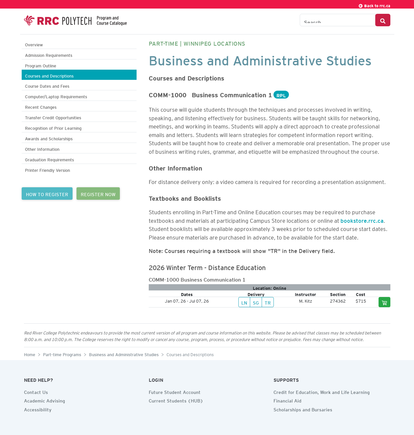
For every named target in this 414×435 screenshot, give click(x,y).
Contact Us (36, 391)
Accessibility (38, 408)
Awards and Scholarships (49, 137)
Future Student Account (175, 391)
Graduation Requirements (49, 158)
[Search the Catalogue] (338, 20)
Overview (34, 43)
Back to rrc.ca (374, 4)
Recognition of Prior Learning (53, 127)
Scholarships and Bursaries (302, 408)
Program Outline (40, 64)
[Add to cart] (384, 302)
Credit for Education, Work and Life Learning (321, 391)
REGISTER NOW (98, 193)
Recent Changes (40, 106)
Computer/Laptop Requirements (56, 95)
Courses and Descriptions (49, 75)
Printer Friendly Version (47, 169)
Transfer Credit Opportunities (53, 116)
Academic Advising (44, 399)
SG (256, 302)
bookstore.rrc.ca (361, 219)
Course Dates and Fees (47, 85)
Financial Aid (287, 399)
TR (268, 302)
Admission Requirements (48, 54)
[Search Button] (382, 20)
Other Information (42, 148)
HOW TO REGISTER (47, 193)
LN (244, 302)
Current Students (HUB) (176, 399)
